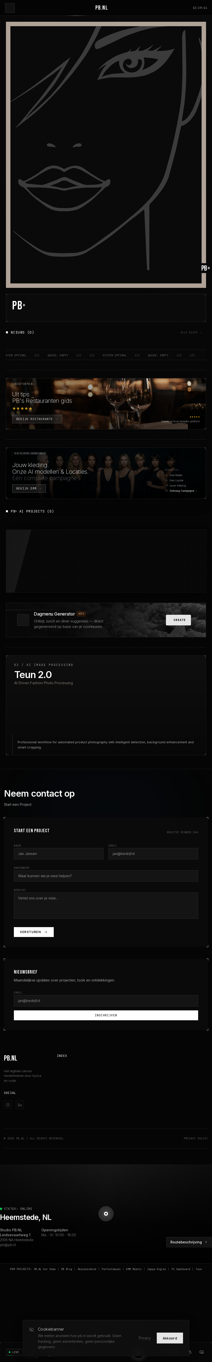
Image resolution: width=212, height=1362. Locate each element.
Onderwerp (21, 891)
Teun (199, 1293)
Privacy (145, 1338)
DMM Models (134, 1293)
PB (19, 306)
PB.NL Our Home (45, 1293)
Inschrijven (106, 1039)
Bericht (20, 913)
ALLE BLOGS (192, 332)
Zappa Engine (156, 1293)
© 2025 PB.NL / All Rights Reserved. (34, 1162)
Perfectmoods (111, 1293)
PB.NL (101, 7)
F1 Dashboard (181, 1293)
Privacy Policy (196, 1162)
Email (112, 869)
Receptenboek (87, 1293)
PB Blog (66, 1293)
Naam (17, 869)
